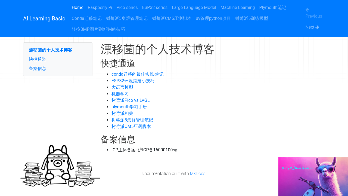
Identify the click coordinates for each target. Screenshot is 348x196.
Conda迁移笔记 (87, 18)
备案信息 (37, 68)
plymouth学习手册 (129, 106)
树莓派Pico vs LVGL (130, 100)
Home (77, 7)
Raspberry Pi (100, 7)
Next (312, 27)
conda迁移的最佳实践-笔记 (137, 74)
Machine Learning (237, 7)
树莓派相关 (122, 113)
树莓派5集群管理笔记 (127, 18)
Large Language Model (194, 7)
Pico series (127, 7)
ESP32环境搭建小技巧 (133, 80)
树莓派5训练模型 (251, 18)
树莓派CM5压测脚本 (171, 18)
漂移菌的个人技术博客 (50, 50)
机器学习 (120, 93)
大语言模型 (122, 87)
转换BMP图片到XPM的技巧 (98, 29)
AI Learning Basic (44, 18)
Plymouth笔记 (273, 7)
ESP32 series (154, 7)
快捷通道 (37, 59)
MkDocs (198, 173)
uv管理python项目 (213, 18)
